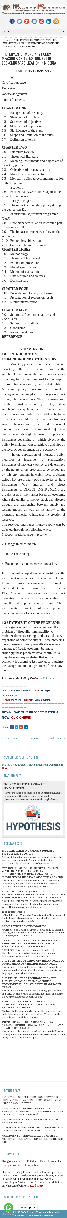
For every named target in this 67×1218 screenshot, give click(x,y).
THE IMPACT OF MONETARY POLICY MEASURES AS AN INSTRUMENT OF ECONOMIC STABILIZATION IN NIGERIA (29, 58)
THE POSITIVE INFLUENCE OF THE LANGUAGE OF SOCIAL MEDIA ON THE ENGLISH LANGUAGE (33, 962)
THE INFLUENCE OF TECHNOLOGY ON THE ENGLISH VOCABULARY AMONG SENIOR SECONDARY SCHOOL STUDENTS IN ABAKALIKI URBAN (31, 983)
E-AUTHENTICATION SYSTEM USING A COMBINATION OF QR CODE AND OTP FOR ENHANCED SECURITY (28, 1004)
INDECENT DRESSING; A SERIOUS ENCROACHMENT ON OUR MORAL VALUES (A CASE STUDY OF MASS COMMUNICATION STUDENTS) (33, 894)
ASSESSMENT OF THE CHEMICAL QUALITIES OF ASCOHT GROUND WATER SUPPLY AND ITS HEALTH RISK (32, 1139)
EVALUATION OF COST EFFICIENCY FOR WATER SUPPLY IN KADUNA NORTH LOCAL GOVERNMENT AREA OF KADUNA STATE (32, 1100)
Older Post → (57, 738)
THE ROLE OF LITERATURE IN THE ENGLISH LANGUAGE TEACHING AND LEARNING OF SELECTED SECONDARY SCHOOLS (30, 943)
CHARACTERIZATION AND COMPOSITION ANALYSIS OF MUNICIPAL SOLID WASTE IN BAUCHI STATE (32, 1129)
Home (6, 40)
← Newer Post (10, 738)
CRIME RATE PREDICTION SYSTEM (24, 926)
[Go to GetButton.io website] (8, 1214)
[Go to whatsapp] (8, 1207)
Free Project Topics (13, 912)
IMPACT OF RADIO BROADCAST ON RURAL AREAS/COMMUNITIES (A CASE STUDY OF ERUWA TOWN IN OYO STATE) (32, 1025)
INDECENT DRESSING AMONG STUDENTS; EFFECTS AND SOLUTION (28, 852)
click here (47, 678)
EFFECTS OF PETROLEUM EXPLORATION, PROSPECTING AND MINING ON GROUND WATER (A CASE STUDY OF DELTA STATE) (32, 1111)
